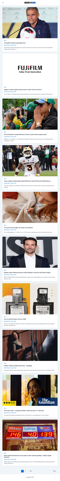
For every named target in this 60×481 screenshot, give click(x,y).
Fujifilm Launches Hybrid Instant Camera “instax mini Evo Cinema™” (23, 89)
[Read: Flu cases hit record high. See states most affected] (30, 207)
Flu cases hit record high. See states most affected (18, 227)
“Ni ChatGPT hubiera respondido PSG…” (15, 43)
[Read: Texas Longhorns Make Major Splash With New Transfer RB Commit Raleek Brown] (30, 160)
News (5, 40)
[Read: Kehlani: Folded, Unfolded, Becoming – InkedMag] (30, 345)
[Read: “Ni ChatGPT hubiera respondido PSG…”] (30, 22)
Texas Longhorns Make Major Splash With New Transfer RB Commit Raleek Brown (27, 181)
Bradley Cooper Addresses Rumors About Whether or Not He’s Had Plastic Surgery (27, 272)
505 (31, 471)
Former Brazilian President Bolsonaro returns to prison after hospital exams (25, 134)
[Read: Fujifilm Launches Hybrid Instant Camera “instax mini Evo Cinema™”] (30, 69)
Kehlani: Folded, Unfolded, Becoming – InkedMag (18, 365)
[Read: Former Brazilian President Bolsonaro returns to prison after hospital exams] (30, 114)
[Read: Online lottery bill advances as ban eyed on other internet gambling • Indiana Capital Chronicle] (30, 435)
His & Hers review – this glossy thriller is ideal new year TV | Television (24, 410)
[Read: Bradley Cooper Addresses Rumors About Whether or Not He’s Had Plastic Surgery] (30, 252)
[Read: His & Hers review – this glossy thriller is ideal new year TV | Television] (30, 390)
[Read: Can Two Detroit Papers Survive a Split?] (30, 298)
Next (55, 471)
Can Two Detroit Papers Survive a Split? (15, 319)
